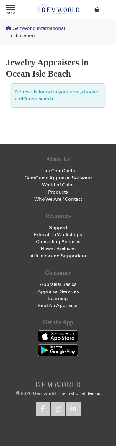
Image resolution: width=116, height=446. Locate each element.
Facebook (43, 409)
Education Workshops (58, 234)
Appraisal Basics (58, 284)
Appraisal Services (58, 291)
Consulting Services (58, 241)
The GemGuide (58, 170)
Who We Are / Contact (58, 199)
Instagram (58, 409)
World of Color (58, 185)
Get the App (58, 322)
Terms (93, 393)
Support (58, 227)
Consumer (58, 272)
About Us (58, 159)
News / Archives (58, 248)
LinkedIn (73, 409)
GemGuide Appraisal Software (58, 178)
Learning (58, 298)
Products (58, 192)
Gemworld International (58, 9)
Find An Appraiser (58, 305)
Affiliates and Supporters (58, 256)
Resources (58, 216)
